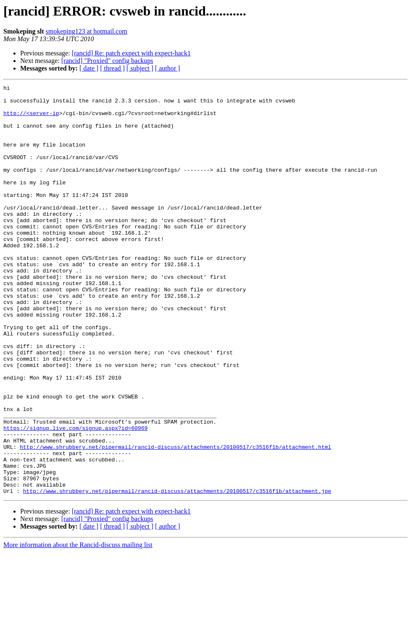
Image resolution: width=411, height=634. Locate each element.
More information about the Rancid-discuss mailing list (78, 626)
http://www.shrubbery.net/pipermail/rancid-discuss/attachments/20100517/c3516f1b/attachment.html (175, 520)
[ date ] (88, 68)
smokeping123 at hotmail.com (86, 31)
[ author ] (167, 68)
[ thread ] (112, 68)
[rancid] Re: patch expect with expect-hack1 (131, 53)
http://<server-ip (31, 119)
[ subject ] (139, 68)
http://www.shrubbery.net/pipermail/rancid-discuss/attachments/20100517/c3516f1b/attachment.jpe (177, 572)
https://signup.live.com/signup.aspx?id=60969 (75, 497)
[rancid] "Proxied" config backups (107, 60)
